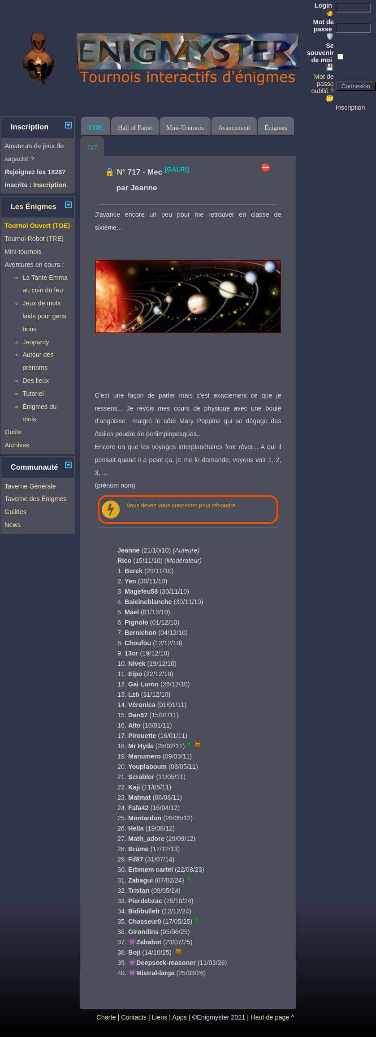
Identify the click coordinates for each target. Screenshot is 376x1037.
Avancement (234, 127)
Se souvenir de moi (320, 56)
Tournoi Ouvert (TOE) (37, 225)
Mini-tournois (22, 251)
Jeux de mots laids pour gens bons (44, 316)
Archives (16, 445)
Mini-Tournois (185, 127)
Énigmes (275, 127)
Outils (12, 432)
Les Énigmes (33, 206)
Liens (159, 1017)
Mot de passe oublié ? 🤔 (322, 87)
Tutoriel (32, 393)
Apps (179, 1017)
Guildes (15, 511)
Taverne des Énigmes (35, 498)
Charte (106, 1017)
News (12, 524)
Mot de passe (323, 29)
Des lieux (35, 380)
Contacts (134, 1017)
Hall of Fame (135, 127)
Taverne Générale (30, 486)
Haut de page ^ (272, 1017)
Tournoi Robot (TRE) (34, 238)
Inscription (350, 107)
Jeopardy (35, 342)
